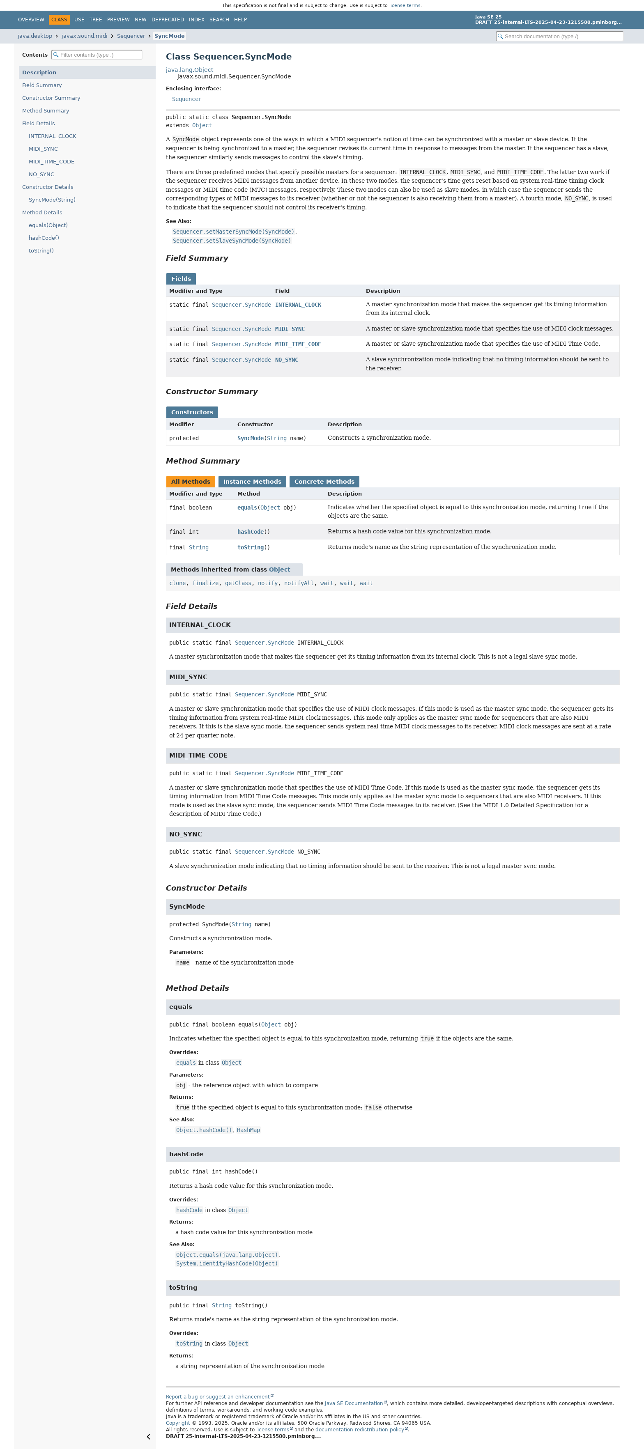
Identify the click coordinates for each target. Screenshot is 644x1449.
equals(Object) (48, 225)
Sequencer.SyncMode (241, 304)
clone (177, 583)
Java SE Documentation (354, 1403)
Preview (118, 20)
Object (202, 125)
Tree (96, 20)
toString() (41, 251)
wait (327, 583)
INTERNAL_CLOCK (52, 136)
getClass (238, 583)
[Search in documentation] (560, 36)
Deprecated (168, 20)
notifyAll (299, 583)
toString (250, 547)
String (277, 438)
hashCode (250, 531)
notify (268, 583)
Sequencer (131, 36)
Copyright (178, 1423)
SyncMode (169, 36)
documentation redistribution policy (359, 1430)
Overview (31, 20)
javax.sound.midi (85, 36)
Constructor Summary (51, 98)
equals (247, 507)
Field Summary (42, 85)
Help (240, 20)
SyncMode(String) (52, 200)
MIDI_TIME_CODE (51, 161)
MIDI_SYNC (43, 149)
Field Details (38, 123)
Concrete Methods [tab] (324, 481)
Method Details (42, 212)
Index (197, 20)
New (141, 20)
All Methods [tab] (190, 481)
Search (219, 20)
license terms (405, 5)
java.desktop (35, 36)
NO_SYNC (41, 174)
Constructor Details (48, 187)
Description (39, 72)
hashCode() (44, 238)
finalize (205, 583)
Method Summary (45, 111)
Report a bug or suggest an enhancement (218, 1397)
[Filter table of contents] (97, 55)
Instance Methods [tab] (252, 481)
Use (79, 20)
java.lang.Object (189, 70)
